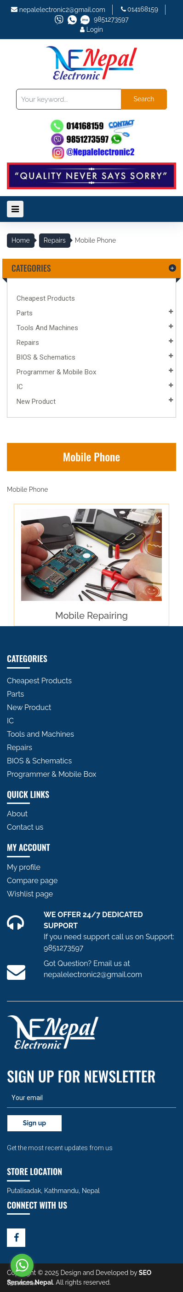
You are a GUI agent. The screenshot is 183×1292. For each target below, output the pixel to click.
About (17, 813)
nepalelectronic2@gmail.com (62, 9)
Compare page (32, 880)
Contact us (25, 827)
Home (20, 240)
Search (144, 99)
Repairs (55, 240)
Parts (25, 313)
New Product (36, 401)
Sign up (34, 1123)
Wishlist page (30, 894)
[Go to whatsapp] (22, 1265)
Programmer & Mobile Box (56, 372)
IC (20, 387)
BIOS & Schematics (46, 357)
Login (91, 29)
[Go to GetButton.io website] (22, 1283)
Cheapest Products (46, 298)
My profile (23, 867)
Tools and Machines (47, 328)
